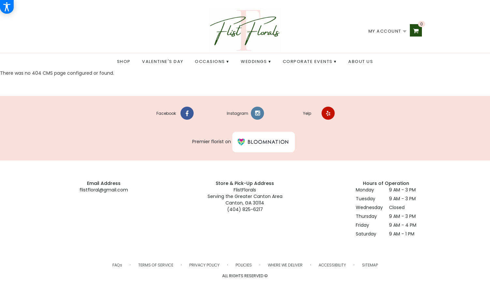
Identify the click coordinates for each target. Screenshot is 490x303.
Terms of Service (155, 265)
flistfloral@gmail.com (103, 190)
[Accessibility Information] (7, 7)
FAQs (117, 265)
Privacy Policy (204, 265)
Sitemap (370, 265)
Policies (244, 265)
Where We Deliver (285, 265)
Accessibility (332, 265)
